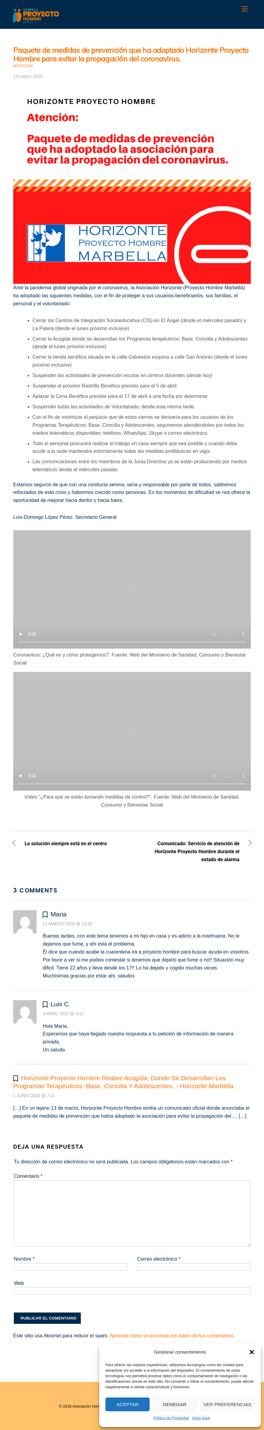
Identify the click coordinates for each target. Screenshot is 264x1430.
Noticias (23, 66)
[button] (252, 1352)
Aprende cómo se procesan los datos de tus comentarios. (172, 1335)
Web (19, 1283)
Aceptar (127, 1404)
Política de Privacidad (171, 1418)
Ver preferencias (227, 1404)
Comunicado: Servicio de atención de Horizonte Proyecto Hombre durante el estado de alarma (189, 851)
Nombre (24, 1259)
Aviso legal (201, 1418)
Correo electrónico (158, 1259)
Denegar (174, 1404)
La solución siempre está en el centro (66, 844)
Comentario (28, 1176)
